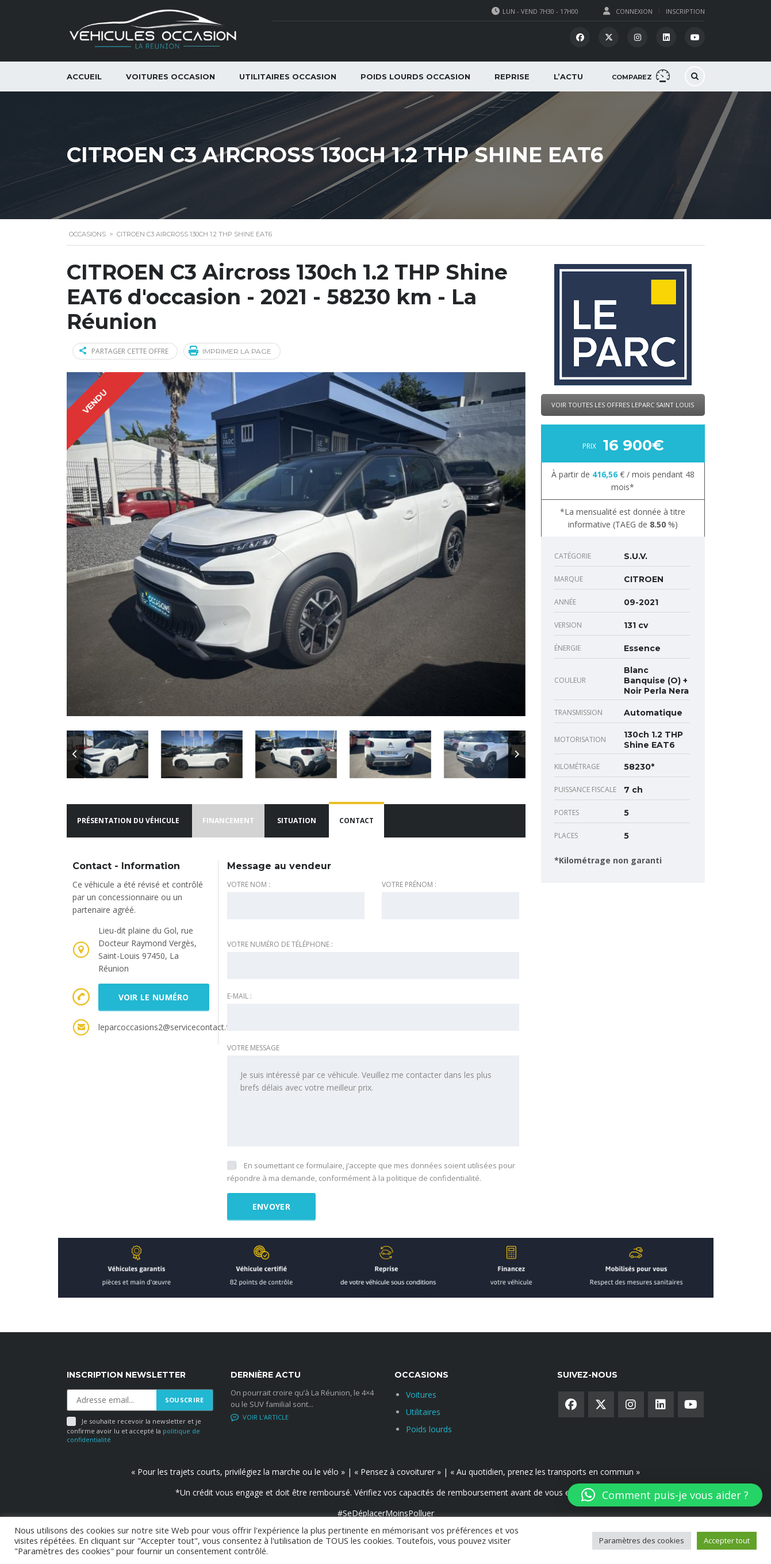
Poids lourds (429, 1429)
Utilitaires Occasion (287, 76)
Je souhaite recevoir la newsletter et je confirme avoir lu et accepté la (134, 1430)
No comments (260, 1417)
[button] (664, 1494)
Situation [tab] (296, 820)
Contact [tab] (356, 820)
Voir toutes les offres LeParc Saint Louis (622, 404)
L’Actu (568, 76)
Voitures (421, 1394)
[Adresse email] (111, 1400)
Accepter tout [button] (727, 1540)
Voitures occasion (170, 76)
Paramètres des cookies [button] (641, 1540)
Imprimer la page (230, 350)
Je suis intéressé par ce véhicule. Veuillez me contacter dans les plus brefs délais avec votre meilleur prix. (373, 1100)
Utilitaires (423, 1411)
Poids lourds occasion (415, 76)
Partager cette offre (123, 351)
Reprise (512, 76)
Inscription (685, 11)
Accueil (84, 76)
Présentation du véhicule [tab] (128, 820)
